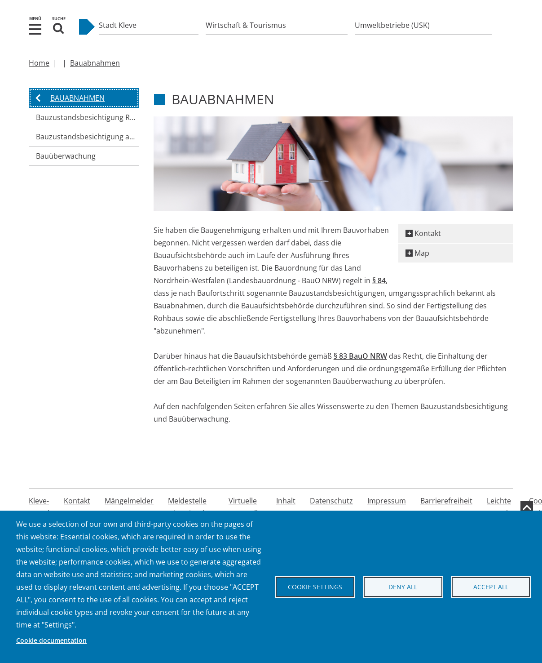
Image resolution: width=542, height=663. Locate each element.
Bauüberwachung (66, 156)
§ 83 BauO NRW (360, 356)
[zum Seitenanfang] (526, 507)
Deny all (402, 587)
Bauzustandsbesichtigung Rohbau (87, 117)
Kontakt (427, 233)
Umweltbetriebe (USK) (392, 25)
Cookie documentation (51, 640)
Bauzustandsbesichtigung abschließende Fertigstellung (87, 137)
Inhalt (285, 501)
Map (421, 253)
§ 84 (379, 280)
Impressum (386, 501)
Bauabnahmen (95, 63)
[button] (35, 28)
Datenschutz (331, 501)
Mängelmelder (129, 501)
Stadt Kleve (118, 25)
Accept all (490, 587)
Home (39, 63)
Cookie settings (315, 587)
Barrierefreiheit (446, 501)
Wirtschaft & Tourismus (246, 25)
